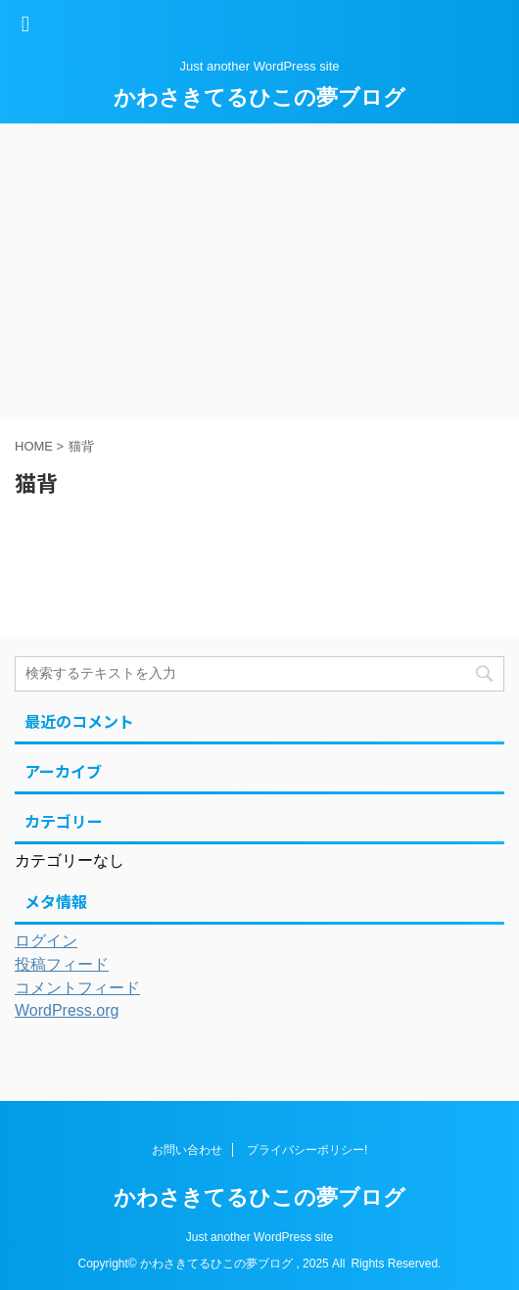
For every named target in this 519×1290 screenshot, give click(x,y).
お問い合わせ (187, 1150)
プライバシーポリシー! (307, 1150)
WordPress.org (66, 1010)
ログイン (46, 940)
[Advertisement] (259, 270)
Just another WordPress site (260, 1237)
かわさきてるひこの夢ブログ (259, 97)
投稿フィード (62, 964)
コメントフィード (77, 987)
